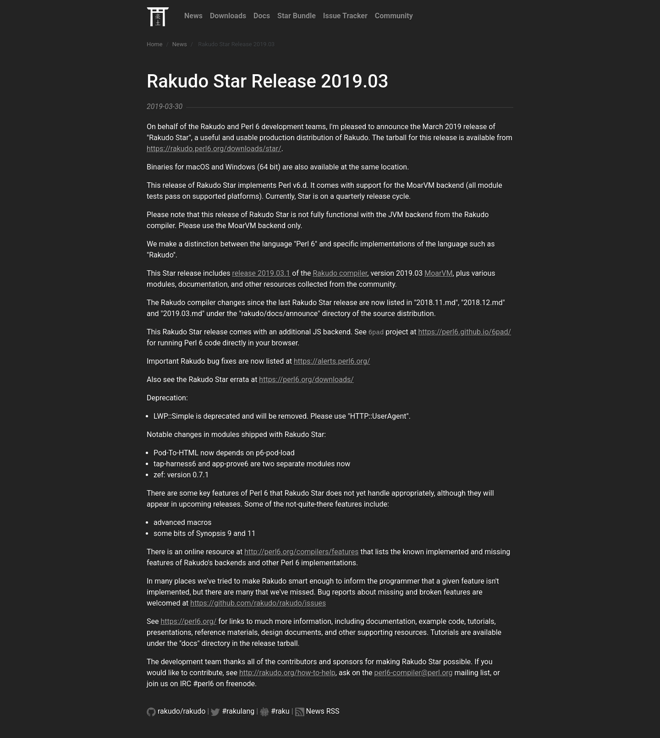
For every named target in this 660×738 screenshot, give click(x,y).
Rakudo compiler (340, 273)
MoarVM (438, 273)
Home (154, 44)
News (193, 15)
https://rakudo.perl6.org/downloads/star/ (214, 148)
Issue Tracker (345, 15)
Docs (261, 15)
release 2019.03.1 (261, 273)
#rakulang (238, 711)
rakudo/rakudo (181, 711)
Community (394, 15)
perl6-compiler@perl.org (413, 672)
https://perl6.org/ (188, 621)
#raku (280, 711)
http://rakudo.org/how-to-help (287, 672)
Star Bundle (296, 15)
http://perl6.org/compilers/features (301, 551)
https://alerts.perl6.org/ (332, 361)
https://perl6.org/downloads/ (306, 379)
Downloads (228, 15)
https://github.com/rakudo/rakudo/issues (258, 603)
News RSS (323, 711)
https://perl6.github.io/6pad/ (464, 332)
